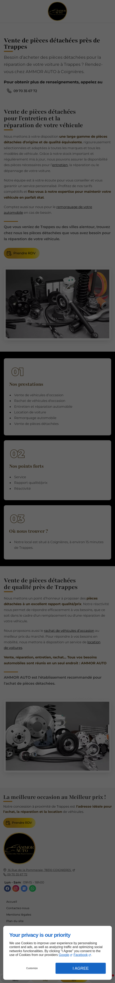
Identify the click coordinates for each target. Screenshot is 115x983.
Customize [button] (32, 968)
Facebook (81, 955)
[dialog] (57, 953)
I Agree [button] (81, 968)
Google (64, 955)
